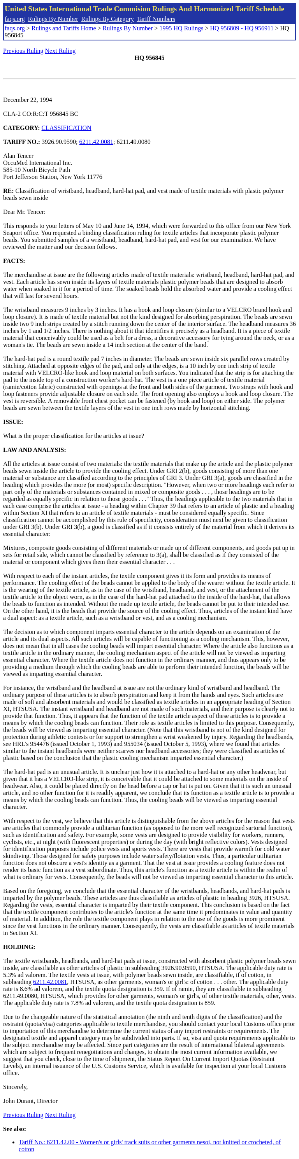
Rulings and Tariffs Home (64, 28)
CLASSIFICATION (66, 127)
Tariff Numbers (156, 19)
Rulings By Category (107, 19)
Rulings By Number (53, 19)
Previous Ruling (23, 50)
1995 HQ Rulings (182, 28)
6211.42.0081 (96, 141)
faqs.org (15, 19)
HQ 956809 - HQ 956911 (241, 28)
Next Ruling (60, 50)
